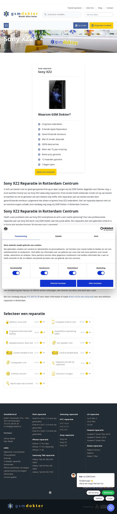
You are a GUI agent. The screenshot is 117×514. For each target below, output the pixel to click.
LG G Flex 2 (92, 418)
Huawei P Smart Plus (96, 440)
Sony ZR (63, 445)
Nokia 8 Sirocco (93, 450)
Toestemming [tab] (21, 236)
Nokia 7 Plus (92, 456)
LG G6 (89, 424)
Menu (6, 25)
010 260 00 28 (33, 296)
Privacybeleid (9, 455)
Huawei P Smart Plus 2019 (98, 434)
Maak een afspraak (46, 172)
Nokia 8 (90, 453)
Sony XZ (63, 442)
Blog (100, 8)
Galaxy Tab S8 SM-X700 (42, 472)
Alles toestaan (95, 283)
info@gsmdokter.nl (13, 426)
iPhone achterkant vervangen (16, 467)
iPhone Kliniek (9, 438)
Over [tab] (96, 236)
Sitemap (7, 458)
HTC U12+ (64, 423)
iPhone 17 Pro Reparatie (43, 446)
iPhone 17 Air (38, 450)
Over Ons (90, 8)
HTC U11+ (64, 426)
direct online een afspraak (81, 296)
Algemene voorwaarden (14, 452)
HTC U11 (64, 429)
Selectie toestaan (58, 283)
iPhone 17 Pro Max (40, 443)
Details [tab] (58, 236)
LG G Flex (91, 421)
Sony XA (63, 439)
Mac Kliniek (8, 441)
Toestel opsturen (74, 8)
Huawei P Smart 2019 (96, 437)
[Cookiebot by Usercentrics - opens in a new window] (102, 229)
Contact (110, 8)
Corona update (10, 477)
